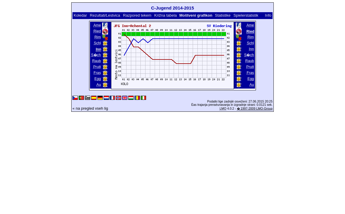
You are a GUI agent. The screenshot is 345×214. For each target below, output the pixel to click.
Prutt (97, 67)
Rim (97, 37)
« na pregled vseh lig (90, 108)
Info (268, 15)
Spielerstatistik (245, 15)
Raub (96, 61)
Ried (97, 31)
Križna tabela (165, 15)
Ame (97, 25)
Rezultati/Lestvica (105, 15)
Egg (97, 79)
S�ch (96, 55)
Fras (97, 73)
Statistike (223, 15)
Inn (251, 49)
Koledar (80, 15)
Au (98, 85)
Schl (97, 43)
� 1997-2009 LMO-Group (255, 108)
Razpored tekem (137, 15)
